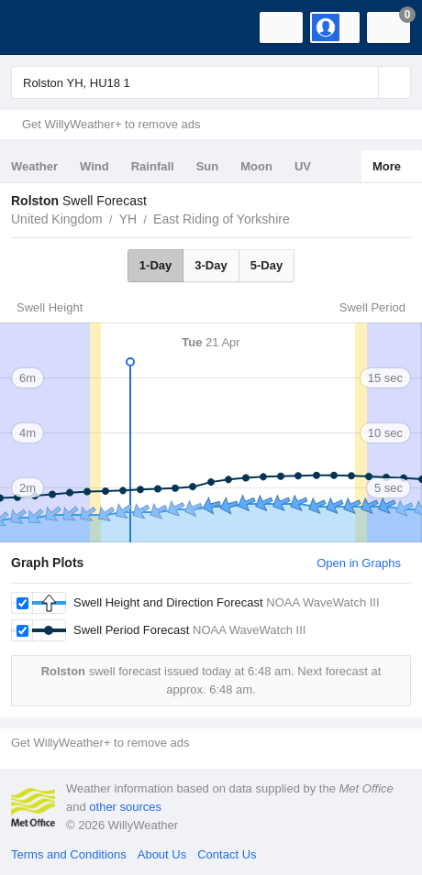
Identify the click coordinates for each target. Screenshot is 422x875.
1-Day (155, 265)
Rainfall (152, 166)
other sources (125, 807)
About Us (162, 854)
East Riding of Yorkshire (221, 219)
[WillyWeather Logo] (41, 27)
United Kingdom (57, 219)
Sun (207, 166)
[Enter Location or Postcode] (211, 82)
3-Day (210, 265)
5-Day (266, 265)
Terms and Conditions (69, 854)
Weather (34, 166)
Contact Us (226, 854)
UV (302, 166)
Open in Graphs (358, 563)
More (386, 166)
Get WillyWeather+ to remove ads (111, 124)
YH (128, 219)
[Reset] (362, 82)
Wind (94, 166)
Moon (256, 166)
